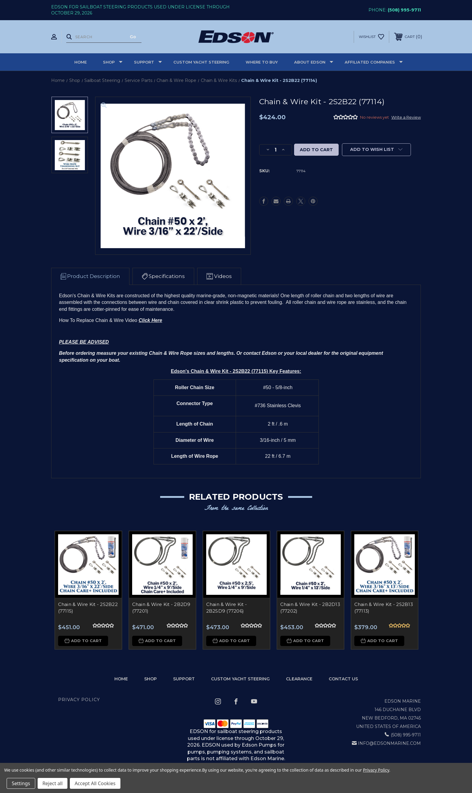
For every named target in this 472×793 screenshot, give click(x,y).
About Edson (313, 62)
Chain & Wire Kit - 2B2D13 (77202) (310, 607)
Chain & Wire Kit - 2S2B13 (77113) (383, 607)
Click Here (150, 320)
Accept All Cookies (95, 783)
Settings (21, 783)
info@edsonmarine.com (389, 743)
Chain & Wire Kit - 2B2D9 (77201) (161, 607)
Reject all (52, 783)
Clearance (299, 679)
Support (148, 62)
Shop (113, 62)
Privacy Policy (79, 700)
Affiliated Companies (374, 62)
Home (80, 62)
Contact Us (343, 679)
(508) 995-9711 (404, 10)
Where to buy (262, 62)
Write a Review (406, 117)
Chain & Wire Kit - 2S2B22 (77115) (88, 607)
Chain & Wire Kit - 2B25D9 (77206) (226, 607)
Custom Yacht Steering (201, 62)
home (121, 679)
